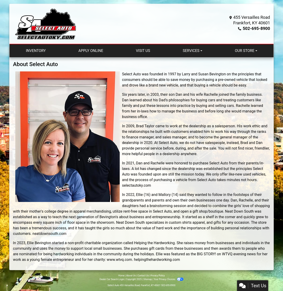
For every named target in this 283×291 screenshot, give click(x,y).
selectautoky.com (136, 185)
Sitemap (147, 279)
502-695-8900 (256, 28)
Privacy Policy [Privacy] (158, 275)
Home (121, 275)
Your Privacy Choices (168, 279)
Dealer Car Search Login (112, 279)
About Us (131, 275)
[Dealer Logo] (45, 24)
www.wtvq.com (119, 259)
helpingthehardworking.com (157, 259)
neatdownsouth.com (49, 233)
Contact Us (143, 275)
